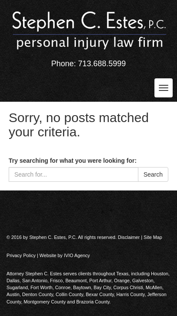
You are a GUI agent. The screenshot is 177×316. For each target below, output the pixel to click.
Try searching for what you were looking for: (73, 160)
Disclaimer (129, 237)
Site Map (153, 237)
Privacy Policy (21, 255)
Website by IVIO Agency (64, 255)
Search (153, 174)
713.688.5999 (102, 63)
